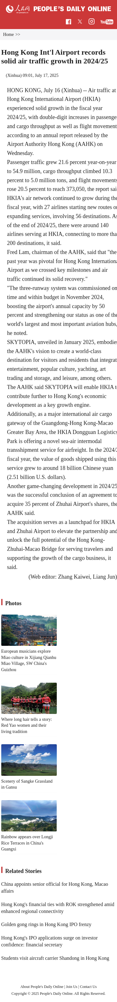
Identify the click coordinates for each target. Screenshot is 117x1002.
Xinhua (13, 75)
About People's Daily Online (41, 987)
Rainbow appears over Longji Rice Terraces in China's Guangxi (27, 843)
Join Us (72, 987)
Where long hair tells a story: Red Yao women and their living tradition (26, 725)
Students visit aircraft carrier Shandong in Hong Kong (55, 958)
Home (8, 34)
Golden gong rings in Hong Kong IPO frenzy (46, 924)
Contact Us (88, 987)
